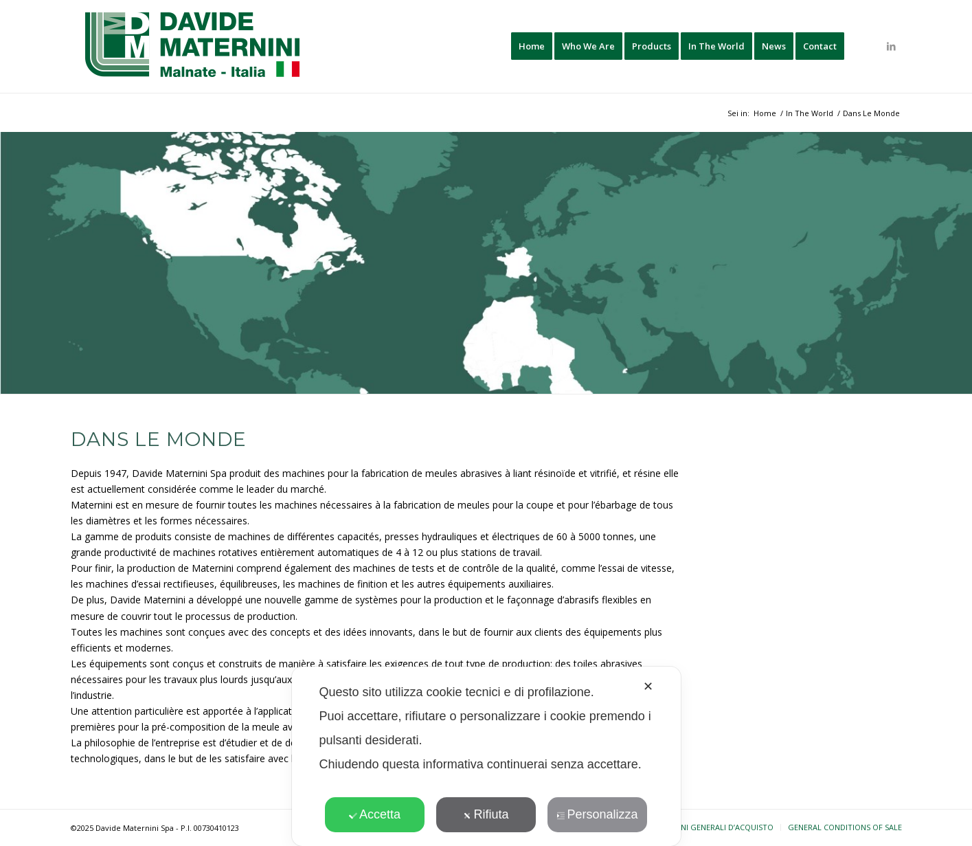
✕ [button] (648, 686)
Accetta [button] (374, 814)
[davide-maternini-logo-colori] (193, 46)
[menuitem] (531, 46)
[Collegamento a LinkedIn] (891, 46)
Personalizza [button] (596, 814)
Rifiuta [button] (485, 814)
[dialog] (486, 756)
